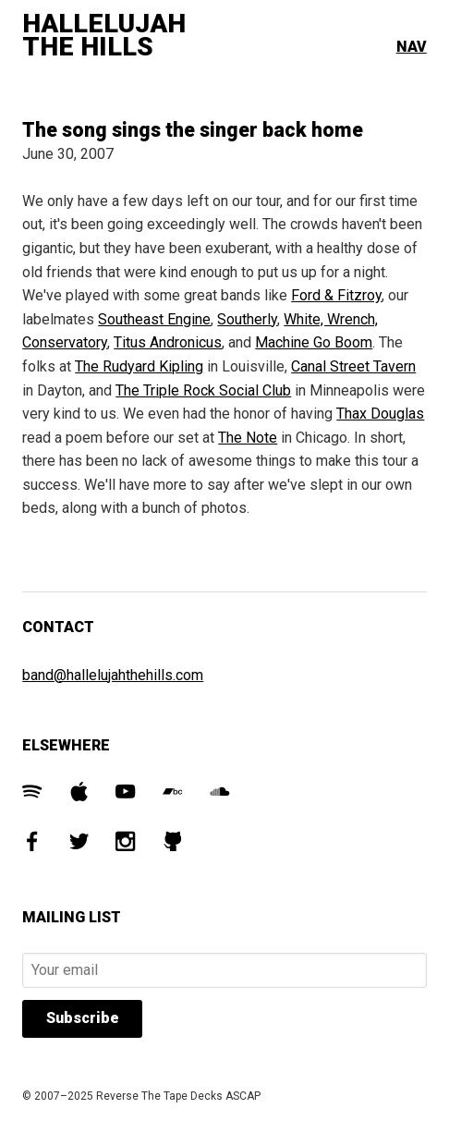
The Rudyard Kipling (139, 366)
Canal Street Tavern (353, 366)
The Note (247, 437)
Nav (411, 46)
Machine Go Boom (313, 342)
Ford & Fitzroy (336, 295)
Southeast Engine (154, 319)
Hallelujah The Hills (104, 35)
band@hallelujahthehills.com (112, 675)
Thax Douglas (380, 413)
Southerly (247, 319)
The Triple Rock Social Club (203, 390)
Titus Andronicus (168, 342)
